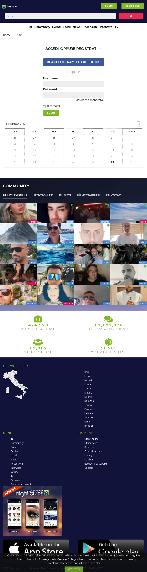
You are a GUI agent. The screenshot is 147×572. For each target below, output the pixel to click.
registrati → (89, 49)
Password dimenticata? (89, 100)
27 (34, 137)
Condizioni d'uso (93, 451)
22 (132, 156)
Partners (15, 480)
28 (54, 137)
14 (112, 150)
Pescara (88, 413)
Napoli (88, 380)
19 (73, 156)
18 (54, 156)
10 (34, 150)
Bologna (89, 401)
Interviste (106, 27)
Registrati (132, 6)
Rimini (87, 421)
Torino (88, 405)
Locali (66, 27)
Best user (89, 447)
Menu (9, 8)
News (76, 27)
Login (109, 6)
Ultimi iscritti (15, 195)
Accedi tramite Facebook (73, 62)
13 (93, 150)
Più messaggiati (88, 195)
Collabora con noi (21, 484)
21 (112, 156)
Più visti (65, 195)
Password (50, 89)
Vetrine (15, 472)
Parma (88, 409)
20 (93, 156)
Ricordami (53, 106)
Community (42, 27)
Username (50, 78)
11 (54, 150)
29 (73, 137)
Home (7, 35)
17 (34, 156)
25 (54, 162)
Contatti (88, 467)
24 (34, 162)
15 (132, 150)
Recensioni (90, 27)
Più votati (113, 195)
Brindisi (88, 425)
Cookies (88, 459)
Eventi (56, 27)
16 (15, 156)
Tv (116, 27)
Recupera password (95, 463)
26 (15, 137)
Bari (86, 372)
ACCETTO (73, 569)
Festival (15, 451)
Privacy (88, 455)
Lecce (87, 376)
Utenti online (43, 195)
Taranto (88, 388)
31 (112, 137)
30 (93, 137)
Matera (88, 392)
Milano (88, 396)
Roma (87, 384)
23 (15, 162)
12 (73, 150)
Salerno (88, 417)
